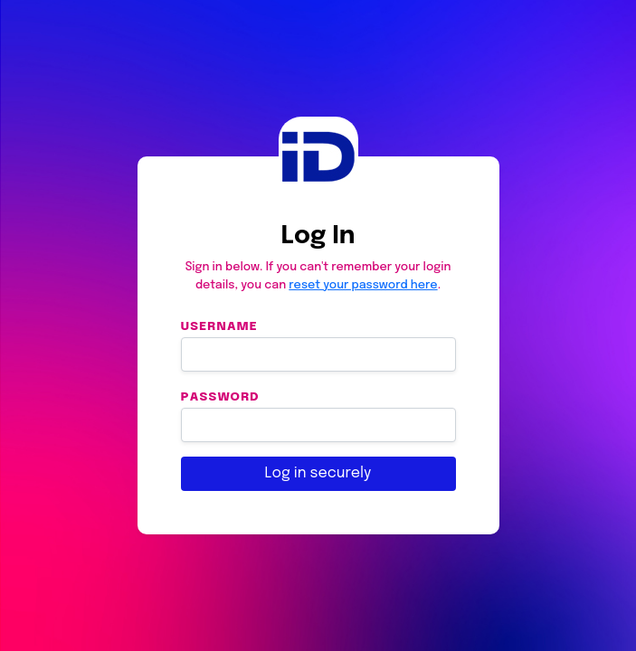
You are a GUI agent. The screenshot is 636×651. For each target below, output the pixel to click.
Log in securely (318, 473)
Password (220, 396)
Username (219, 326)
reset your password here (363, 285)
